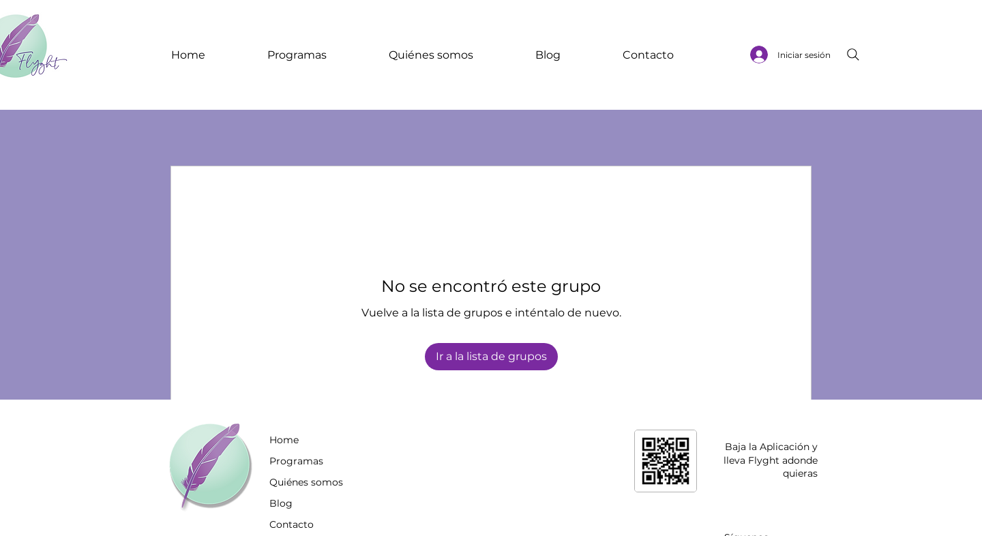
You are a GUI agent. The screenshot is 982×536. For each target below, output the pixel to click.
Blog (281, 503)
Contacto (291, 524)
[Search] (853, 54)
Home (284, 440)
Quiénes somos (306, 482)
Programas (296, 461)
